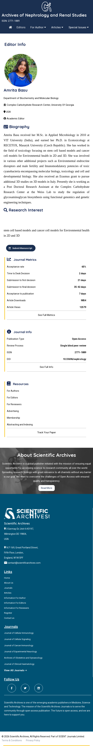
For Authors (13, 391)
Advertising (13, 411)
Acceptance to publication (46, 293)
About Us (8, 583)
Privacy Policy (33, 740)
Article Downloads (46, 300)
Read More (46, 488)
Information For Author (15, 598)
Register (8, 613)
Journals (8, 588)
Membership (13, 417)
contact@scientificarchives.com (24, 563)
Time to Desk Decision (46, 273)
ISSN (46, 352)
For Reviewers (14, 404)
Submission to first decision (46, 280)
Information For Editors (15, 603)
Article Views (46, 307)
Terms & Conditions (12, 740)
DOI (46, 359)
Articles (57, 27)
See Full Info (46, 367)
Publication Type (46, 339)
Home (7, 578)
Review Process (46, 345)
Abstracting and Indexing (20, 424)
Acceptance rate (46, 267)
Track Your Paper (46, 432)
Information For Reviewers (16, 608)
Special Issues (79, 27)
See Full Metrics (46, 315)
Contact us (9, 618)
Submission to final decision (46, 287)
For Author (38, 27)
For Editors (12, 397)
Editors (21, 27)
